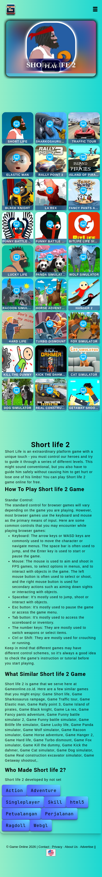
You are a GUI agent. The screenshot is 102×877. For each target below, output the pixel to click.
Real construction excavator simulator (51, 394)
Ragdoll (16, 825)
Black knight (17, 194)
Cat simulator (84, 361)
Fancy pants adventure (84, 194)
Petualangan (21, 814)
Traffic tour (84, 128)
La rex (51, 194)
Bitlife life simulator (84, 228)
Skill (55, 802)
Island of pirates (84, 161)
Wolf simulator (84, 261)
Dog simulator (17, 394)
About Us (71, 847)
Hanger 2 (84, 294)
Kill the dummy (17, 361)
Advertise (86, 847)
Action (14, 790)
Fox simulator (84, 328)
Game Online (26, 9)
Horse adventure (51, 294)
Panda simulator (51, 261)
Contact (44, 847)
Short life (17, 128)
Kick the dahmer (51, 361)
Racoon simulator (17, 294)
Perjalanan (59, 814)
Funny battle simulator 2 (17, 228)
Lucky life (17, 261)
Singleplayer (23, 802)
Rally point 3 (51, 161)
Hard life (17, 328)
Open (95, 9)
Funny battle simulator (51, 228)
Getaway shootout (84, 394)
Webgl (41, 825)
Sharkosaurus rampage (51, 128)
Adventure (43, 790)
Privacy (57, 847)
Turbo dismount (51, 328)
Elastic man (17, 161)
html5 (77, 802)
